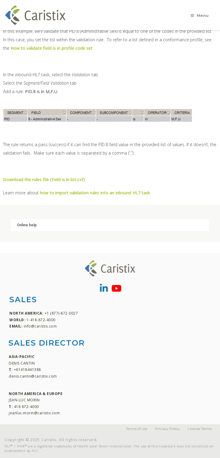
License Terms (200, 428)
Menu (199, 15)
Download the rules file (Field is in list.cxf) (44, 179)
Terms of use (136, 428)
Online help (27, 225)
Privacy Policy (167, 428)
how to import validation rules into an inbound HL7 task (95, 193)
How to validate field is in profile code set (52, 48)
